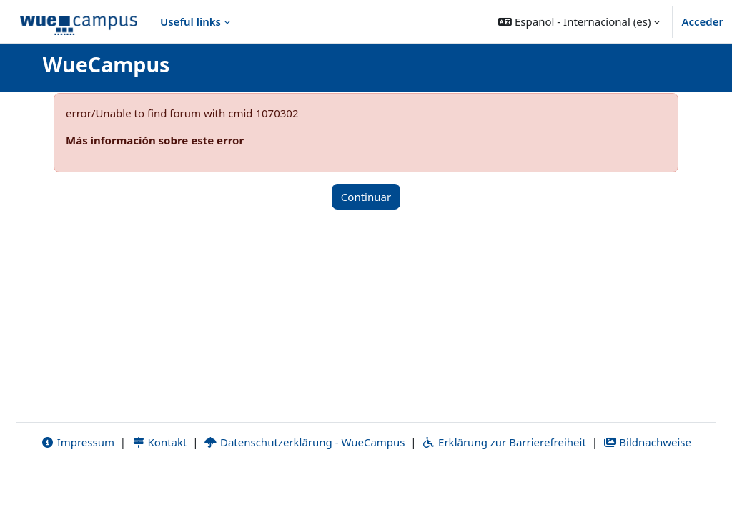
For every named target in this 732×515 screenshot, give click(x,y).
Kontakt (159, 484)
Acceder (702, 21)
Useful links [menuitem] (190, 21)
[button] (579, 21)
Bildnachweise (647, 484)
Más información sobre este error (155, 140)
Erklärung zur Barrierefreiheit (503, 484)
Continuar (366, 197)
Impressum (77, 484)
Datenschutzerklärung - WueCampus (304, 484)
